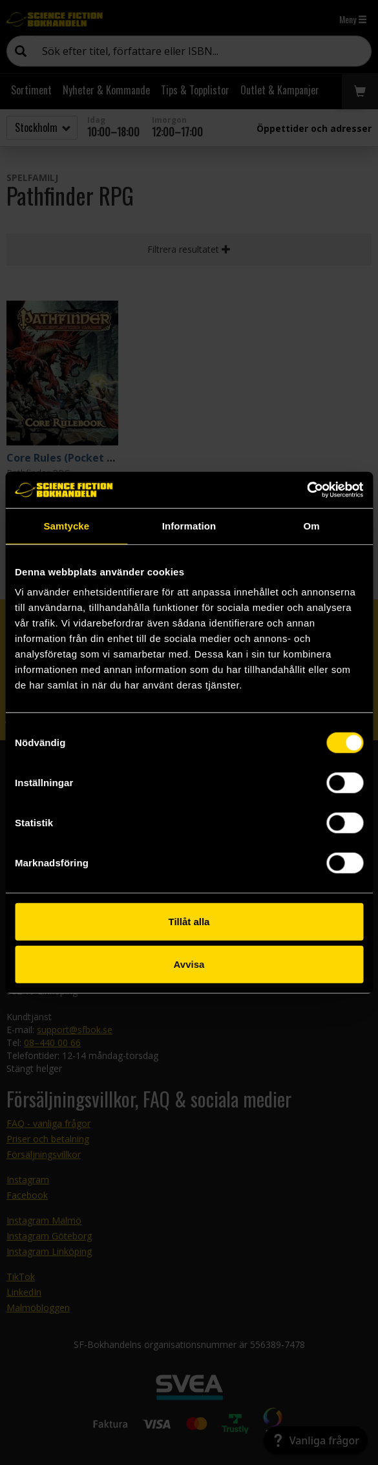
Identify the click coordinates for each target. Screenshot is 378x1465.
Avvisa (189, 963)
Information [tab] (189, 525)
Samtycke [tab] (66, 525)
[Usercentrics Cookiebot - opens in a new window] (306, 490)
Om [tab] (312, 525)
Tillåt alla (189, 921)
